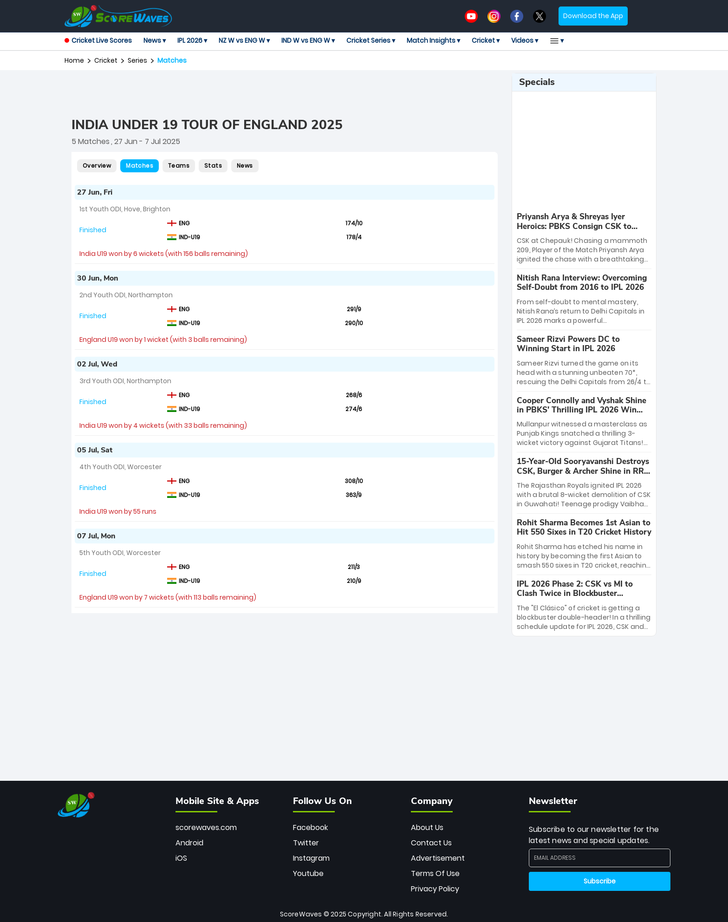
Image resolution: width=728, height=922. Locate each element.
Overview (97, 166)
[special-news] (584, 238)
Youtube (308, 873)
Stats (213, 166)
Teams (178, 166)
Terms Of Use (435, 873)
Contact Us (431, 842)
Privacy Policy (435, 888)
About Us (427, 827)
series (137, 60)
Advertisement (438, 858)
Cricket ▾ (486, 40)
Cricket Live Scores (98, 40)
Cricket (105, 60)
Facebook (310, 827)
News (245, 166)
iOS (181, 858)
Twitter (306, 842)
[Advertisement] (285, 94)
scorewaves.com (206, 827)
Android (189, 842)
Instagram (311, 858)
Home (74, 60)
